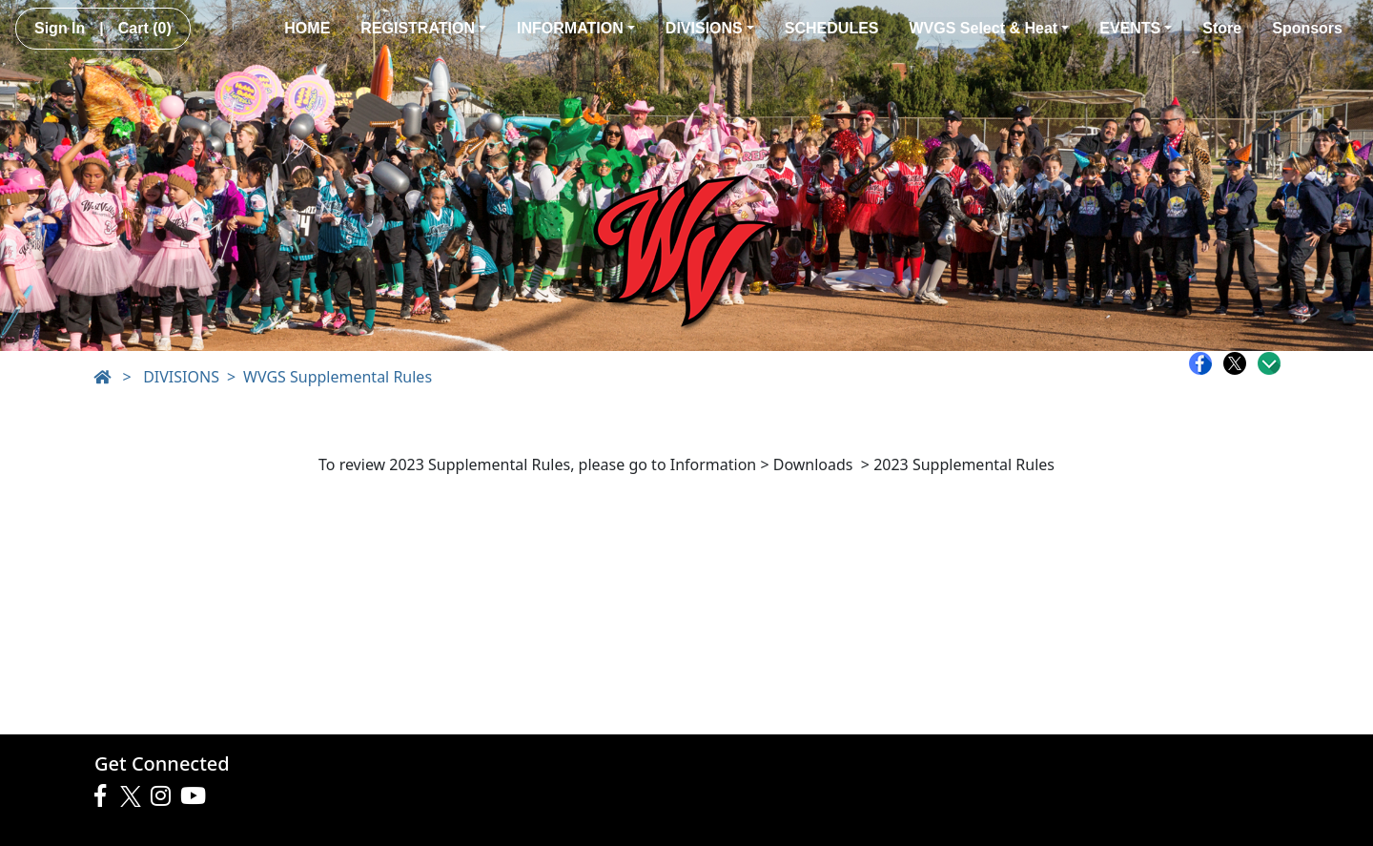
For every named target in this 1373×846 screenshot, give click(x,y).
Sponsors (1307, 28)
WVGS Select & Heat (990, 28)
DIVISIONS (710, 28)
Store (1221, 28)
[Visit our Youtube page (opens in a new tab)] (197, 796)
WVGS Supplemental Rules (337, 376)
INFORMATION (576, 28)
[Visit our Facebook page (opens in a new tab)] (104, 796)
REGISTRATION (423, 28)
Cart (145, 28)
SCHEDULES (832, 28)
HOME (307, 28)
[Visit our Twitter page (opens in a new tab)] (133, 796)
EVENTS (1135, 28)
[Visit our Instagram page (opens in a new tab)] (165, 796)
